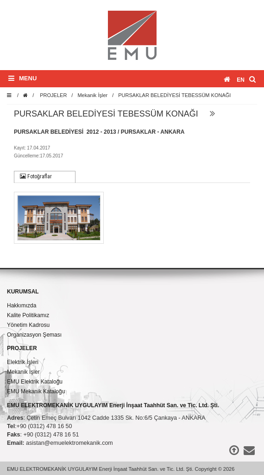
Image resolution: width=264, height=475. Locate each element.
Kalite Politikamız (28, 315)
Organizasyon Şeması (34, 335)
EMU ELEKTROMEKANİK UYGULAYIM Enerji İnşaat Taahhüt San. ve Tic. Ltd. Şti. (113, 405)
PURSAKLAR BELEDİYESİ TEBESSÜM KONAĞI (174, 95)
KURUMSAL (23, 291)
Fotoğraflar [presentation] (36, 176)
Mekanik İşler (92, 95)
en (241, 80)
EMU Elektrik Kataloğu (35, 381)
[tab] (44, 177)
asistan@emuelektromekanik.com (69, 443)
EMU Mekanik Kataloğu (36, 391)
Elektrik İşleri (22, 362)
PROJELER (53, 95)
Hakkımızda (21, 305)
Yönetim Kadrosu (28, 325)
